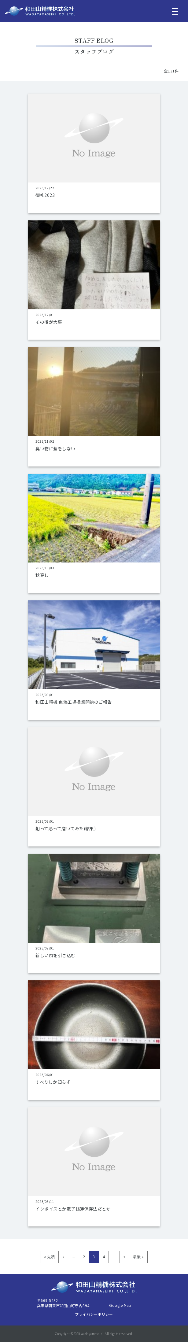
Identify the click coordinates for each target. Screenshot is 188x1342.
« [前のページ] (63, 1256)
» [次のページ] (124, 1256)
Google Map (120, 1305)
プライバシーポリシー (94, 1314)
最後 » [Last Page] (138, 1256)
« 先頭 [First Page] (49, 1256)
